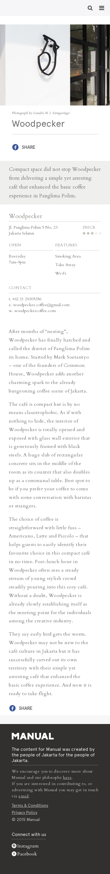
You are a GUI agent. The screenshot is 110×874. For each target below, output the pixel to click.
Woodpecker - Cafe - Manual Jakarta (23, 7)
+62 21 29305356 (26, 299)
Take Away (65, 265)
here (67, 777)
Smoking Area (68, 256)
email (23, 796)
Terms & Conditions (30, 805)
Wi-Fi (60, 273)
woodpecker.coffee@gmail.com (41, 305)
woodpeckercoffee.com (35, 311)
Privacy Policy (24, 812)
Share (28, 147)
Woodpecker (25, 216)
